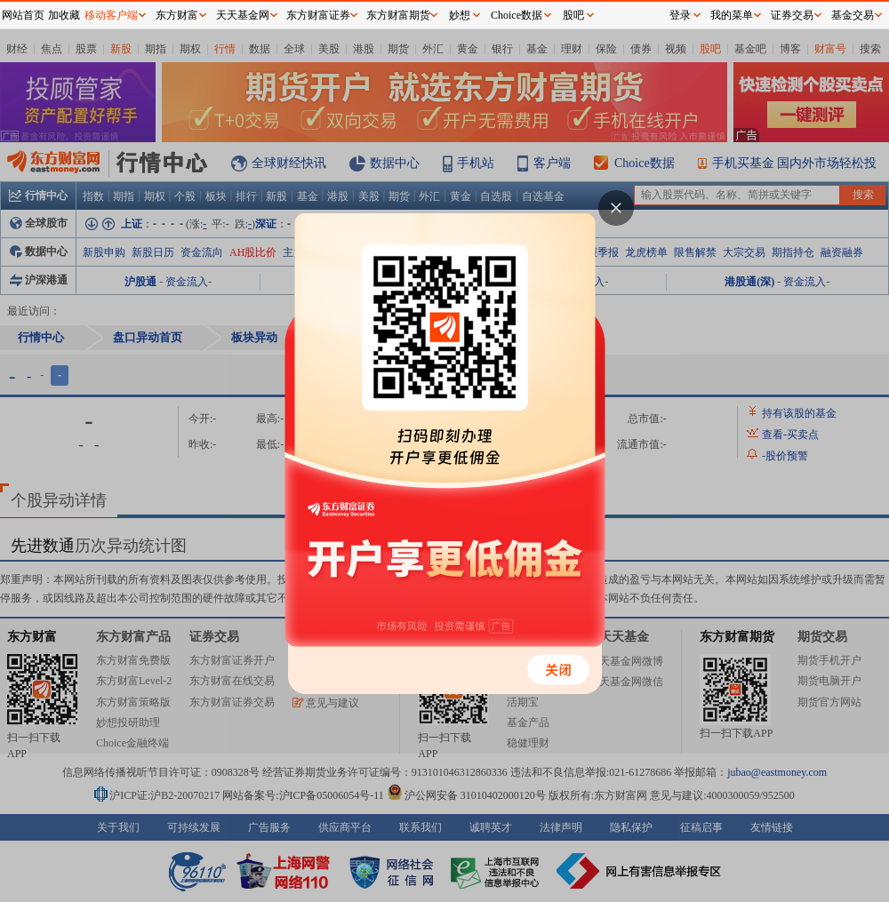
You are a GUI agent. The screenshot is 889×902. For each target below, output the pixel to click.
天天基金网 (242, 15)
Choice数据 (516, 15)
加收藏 (64, 15)
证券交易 (792, 15)
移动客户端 (111, 15)
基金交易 (852, 15)
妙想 (459, 15)
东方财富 (177, 15)
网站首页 (23, 15)
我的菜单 (731, 15)
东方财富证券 (318, 15)
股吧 (573, 15)
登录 (680, 15)
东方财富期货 (398, 15)
